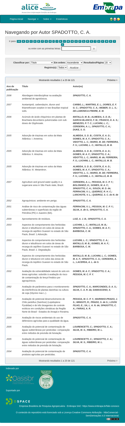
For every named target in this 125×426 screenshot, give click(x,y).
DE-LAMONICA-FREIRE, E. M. (88, 111)
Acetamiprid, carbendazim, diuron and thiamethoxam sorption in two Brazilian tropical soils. (45, 107)
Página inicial (16, 19)
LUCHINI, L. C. (101, 123)
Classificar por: (21, 62)
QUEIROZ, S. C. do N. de (105, 194)
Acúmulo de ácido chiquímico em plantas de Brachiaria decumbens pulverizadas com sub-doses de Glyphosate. (44, 120)
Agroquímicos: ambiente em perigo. (39, 200)
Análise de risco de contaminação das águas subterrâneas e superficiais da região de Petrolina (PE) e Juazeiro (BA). (44, 209)
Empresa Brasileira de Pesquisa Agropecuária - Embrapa (47, 406)
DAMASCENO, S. (102, 290)
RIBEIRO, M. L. (95, 330)
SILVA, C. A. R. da (82, 290)
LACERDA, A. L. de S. (87, 262)
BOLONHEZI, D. (81, 185)
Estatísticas (62, 19)
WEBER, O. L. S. (108, 107)
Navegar (33, 19)
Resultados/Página (94, 62)
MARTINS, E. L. (94, 104)
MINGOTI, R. (82, 302)
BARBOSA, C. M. (82, 231)
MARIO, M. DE (97, 142)
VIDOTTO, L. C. (81, 142)
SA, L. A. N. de (91, 305)
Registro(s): (50, 67)
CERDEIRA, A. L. (82, 126)
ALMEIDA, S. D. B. (101, 117)
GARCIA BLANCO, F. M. (85, 120)
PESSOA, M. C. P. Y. (102, 182)
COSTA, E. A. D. (102, 135)
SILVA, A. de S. (80, 209)
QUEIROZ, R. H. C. (101, 191)
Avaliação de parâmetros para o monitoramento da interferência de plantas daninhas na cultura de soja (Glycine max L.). (45, 289)
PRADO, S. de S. (99, 302)
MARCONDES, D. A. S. (104, 286)
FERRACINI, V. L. (82, 191)
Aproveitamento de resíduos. (36, 219)
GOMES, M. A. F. (81, 138)
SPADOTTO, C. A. (82, 95)
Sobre (47, 19)
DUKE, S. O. (79, 129)
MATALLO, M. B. (81, 117)
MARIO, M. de (97, 157)
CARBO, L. (78, 104)
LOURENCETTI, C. (82, 326)
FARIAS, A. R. (83, 308)
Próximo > (112, 80)
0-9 (19, 41)
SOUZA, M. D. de (101, 188)
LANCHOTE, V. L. (82, 194)
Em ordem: (60, 62)
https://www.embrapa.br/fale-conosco (100, 406)
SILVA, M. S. (79, 330)
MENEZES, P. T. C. (82, 123)
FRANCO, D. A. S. (108, 120)
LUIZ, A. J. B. (80, 219)
